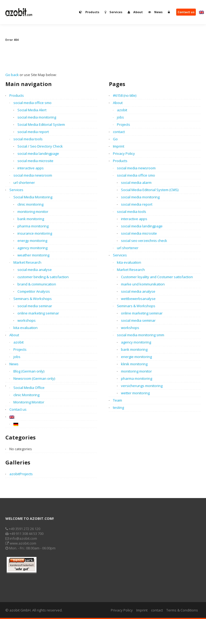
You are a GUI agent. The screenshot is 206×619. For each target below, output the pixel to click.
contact (119, 131)
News (14, 364)
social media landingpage (38, 153)
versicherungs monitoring (142, 385)
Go (115, 139)
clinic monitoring (30, 204)
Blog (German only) (28, 371)
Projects (20, 349)
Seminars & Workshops (32, 298)
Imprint (118, 146)
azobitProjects (21, 473)
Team (117, 400)
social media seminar (34, 305)
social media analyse (34, 269)
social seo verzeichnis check (144, 240)
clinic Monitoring (26, 394)
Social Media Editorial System (41, 124)
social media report (33, 131)
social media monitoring (36, 117)
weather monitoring (33, 255)
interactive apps (30, 168)
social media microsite (35, 160)
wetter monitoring (135, 393)
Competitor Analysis (33, 291)
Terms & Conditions (182, 610)
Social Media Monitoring (32, 197)
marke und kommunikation (143, 284)
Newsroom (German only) (34, 378)
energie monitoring (136, 356)
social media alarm (136, 182)
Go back (12, 74)
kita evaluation (25, 327)
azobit (18, 342)
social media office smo (32, 102)
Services (16, 189)
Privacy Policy (124, 153)
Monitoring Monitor (28, 402)
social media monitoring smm (140, 334)
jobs (16, 356)
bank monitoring (30, 218)
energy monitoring (32, 240)
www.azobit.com (20, 543)
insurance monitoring (34, 233)
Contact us (18, 409)
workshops (26, 320)
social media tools (28, 139)
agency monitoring (32, 247)
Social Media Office (29, 387)
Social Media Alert (31, 110)
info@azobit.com (21, 538)
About (14, 334)
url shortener (24, 182)
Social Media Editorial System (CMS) (149, 189)
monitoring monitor (32, 211)
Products (16, 95)
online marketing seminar (38, 313)
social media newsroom (32, 175)
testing (118, 407)
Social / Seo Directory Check (40, 146)
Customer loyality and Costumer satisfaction (157, 276)
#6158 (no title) (124, 95)
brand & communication (36, 284)
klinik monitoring (134, 364)
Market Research (27, 262)
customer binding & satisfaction (43, 276)
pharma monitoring (33, 226)
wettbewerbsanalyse (138, 298)
